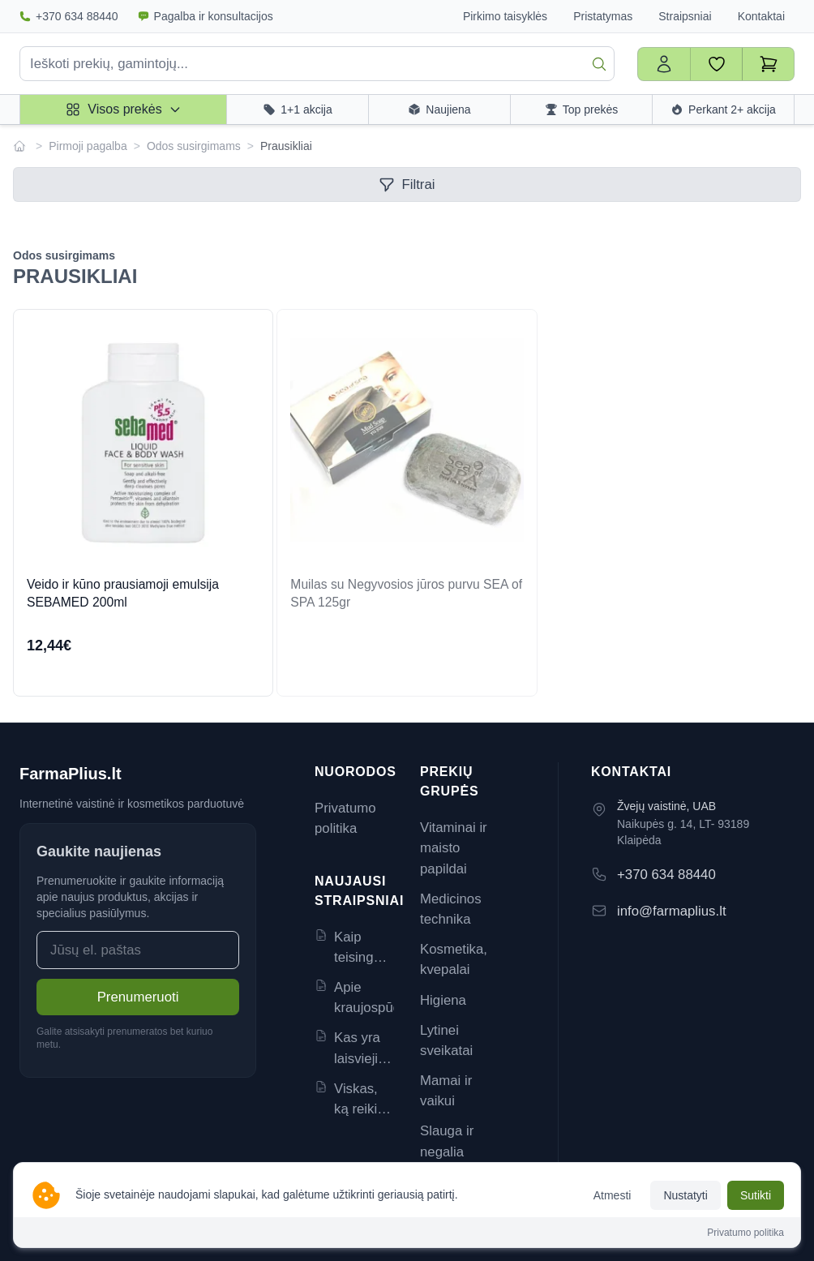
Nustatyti (685, 1195)
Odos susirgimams (194, 145)
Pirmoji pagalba (88, 145)
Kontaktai (761, 16)
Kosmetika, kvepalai (453, 959)
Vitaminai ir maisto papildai (453, 848)
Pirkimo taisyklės (505, 16)
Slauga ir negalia (446, 1141)
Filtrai (407, 185)
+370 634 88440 (68, 16)
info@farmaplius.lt (671, 911)
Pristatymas (602, 16)
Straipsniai (684, 16)
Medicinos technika (451, 909)
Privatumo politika (345, 818)
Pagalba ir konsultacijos (205, 16)
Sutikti (755, 1195)
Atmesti (612, 1195)
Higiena (443, 1000)
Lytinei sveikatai (446, 1040)
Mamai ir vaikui (446, 1091)
